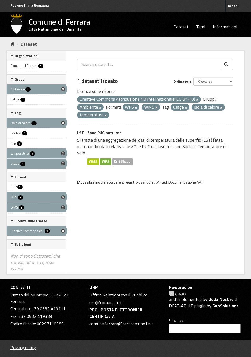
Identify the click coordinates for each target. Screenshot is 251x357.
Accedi (233, 5)
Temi (200, 27)
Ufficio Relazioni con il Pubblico (118, 295)
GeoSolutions (225, 305)
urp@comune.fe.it (106, 302)
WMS (93, 161)
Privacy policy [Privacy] (23, 347)
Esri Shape (122, 161)
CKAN (177, 293)
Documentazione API (185, 182)
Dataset (180, 27)
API (157, 182)
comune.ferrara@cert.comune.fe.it (121, 323)
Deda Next (218, 299)
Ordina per (181, 81)
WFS (105, 161)
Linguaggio (177, 320)
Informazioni (225, 27)
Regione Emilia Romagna (29, 5)
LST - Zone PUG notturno (99, 132)
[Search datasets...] (148, 64)
